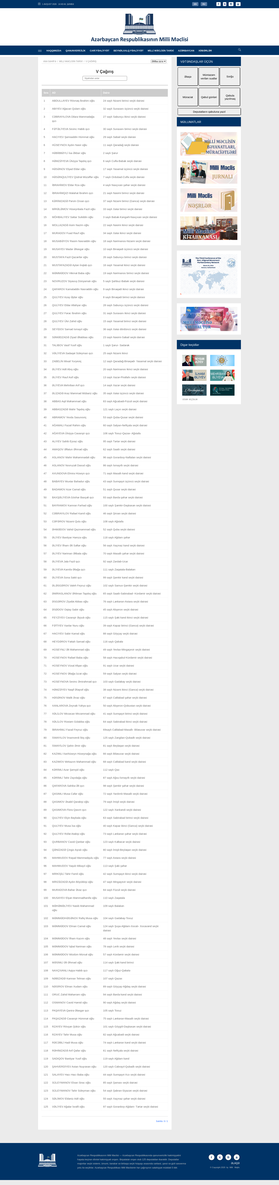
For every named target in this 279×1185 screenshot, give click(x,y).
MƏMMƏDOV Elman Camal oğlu (71, 926)
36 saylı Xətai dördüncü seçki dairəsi (124, 329)
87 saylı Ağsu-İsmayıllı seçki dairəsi (124, 777)
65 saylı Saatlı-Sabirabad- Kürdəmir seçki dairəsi (132, 593)
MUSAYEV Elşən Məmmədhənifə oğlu (74, 897)
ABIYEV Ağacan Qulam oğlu (69, 108)
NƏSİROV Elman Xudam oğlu (69, 986)
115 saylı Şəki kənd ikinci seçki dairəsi (125, 617)
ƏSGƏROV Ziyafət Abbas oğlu (70, 601)
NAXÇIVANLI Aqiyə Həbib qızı (70, 970)
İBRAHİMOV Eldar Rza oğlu (68, 185)
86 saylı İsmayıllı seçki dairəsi (120, 465)
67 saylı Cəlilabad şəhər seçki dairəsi (125, 697)
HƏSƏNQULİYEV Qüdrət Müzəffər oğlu (75, 177)
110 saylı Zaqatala (114, 897)
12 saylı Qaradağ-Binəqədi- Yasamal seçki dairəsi (132, 361)
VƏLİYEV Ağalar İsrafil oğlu (68, 1106)
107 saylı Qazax (112, 978)
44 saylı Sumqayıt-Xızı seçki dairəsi (124, 1074)
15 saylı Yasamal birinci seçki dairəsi (124, 321)
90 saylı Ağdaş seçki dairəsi (119, 1002)
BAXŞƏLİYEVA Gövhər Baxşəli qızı (73, 497)
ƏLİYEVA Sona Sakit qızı (67, 577)
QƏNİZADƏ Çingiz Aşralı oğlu (69, 849)
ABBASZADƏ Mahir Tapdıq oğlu (71, 409)
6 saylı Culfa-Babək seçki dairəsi (122, 160)
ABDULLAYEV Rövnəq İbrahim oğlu (73, 100)
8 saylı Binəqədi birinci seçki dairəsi (124, 297)
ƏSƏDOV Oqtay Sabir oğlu (68, 609)
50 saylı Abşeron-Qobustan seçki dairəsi (127, 705)
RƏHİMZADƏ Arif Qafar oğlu (69, 1050)
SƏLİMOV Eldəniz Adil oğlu (68, 1098)
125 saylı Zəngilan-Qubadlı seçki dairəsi (126, 737)
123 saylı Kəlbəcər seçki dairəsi (121, 841)
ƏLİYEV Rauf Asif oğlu (65, 377)
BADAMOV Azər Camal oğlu (69, 489)
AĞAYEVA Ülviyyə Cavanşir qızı (71, 433)
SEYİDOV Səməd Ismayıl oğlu (70, 329)
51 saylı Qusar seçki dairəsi (119, 489)
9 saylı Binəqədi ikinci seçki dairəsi (123, 289)
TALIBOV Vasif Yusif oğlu (67, 345)
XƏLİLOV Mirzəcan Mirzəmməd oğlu (73, 713)
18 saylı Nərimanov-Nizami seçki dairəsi (126, 241)
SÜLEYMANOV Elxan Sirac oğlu (71, 1082)
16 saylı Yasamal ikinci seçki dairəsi (124, 265)
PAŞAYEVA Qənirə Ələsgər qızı (70, 1010)
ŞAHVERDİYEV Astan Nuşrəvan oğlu (74, 1066)
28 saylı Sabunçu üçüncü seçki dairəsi (125, 305)
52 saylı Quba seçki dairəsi (119, 529)
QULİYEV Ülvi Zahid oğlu (67, 321)
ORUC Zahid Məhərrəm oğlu (69, 994)
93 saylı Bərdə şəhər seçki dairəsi (123, 497)
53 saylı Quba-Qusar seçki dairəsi (123, 417)
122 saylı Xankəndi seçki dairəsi (122, 809)
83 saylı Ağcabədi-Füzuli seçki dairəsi (125, 401)
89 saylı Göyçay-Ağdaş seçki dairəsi (124, 986)
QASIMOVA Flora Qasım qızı (69, 809)
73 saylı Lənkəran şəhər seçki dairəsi (125, 833)
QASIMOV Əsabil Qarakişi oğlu (70, 801)
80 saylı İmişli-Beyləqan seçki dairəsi (124, 849)
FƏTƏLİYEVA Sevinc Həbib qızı (71, 128)
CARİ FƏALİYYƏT (99, 50)
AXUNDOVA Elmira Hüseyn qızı (71, 473)
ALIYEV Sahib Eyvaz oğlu (67, 441)
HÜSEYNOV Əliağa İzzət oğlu (69, 673)
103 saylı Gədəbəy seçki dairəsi (121, 681)
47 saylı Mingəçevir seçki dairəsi (122, 881)
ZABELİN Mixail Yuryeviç (66, 361)
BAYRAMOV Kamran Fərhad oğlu (72, 505)
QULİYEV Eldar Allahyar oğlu (69, 305)
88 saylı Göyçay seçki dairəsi (120, 633)
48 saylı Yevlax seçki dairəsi (119, 938)
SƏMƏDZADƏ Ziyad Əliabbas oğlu (72, 337)
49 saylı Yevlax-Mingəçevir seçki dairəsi (126, 649)
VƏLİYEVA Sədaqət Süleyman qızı (72, 353)
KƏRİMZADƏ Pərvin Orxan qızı (70, 201)
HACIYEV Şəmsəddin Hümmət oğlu (73, 136)
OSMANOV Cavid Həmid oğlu (69, 1002)
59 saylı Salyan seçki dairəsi (119, 673)
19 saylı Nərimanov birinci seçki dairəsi (126, 273)
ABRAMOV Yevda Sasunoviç (69, 417)
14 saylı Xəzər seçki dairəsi (119, 385)
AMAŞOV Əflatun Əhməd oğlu (70, 449)
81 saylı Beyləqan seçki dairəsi (121, 745)
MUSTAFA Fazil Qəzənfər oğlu (70, 257)
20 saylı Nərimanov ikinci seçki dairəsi (125, 369)
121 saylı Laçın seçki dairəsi (119, 409)
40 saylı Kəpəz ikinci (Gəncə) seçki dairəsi (128, 825)
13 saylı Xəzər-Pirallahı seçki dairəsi (124, 377)
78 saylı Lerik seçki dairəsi (118, 946)
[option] (208, 186)
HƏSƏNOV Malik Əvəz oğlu (68, 697)
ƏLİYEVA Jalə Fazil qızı (66, 561)
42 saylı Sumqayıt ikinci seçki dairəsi (124, 873)
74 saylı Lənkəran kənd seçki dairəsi (124, 1042)
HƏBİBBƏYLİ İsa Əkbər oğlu (69, 152)
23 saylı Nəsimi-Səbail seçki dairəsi (124, 337)
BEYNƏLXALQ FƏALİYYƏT (128, 50)
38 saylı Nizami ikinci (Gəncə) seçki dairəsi (128, 689)
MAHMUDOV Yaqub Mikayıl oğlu (71, 865)
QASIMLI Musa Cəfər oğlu (67, 793)
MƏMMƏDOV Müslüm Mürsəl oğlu (72, 954)
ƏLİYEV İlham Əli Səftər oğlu (69, 545)
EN (195, 4)
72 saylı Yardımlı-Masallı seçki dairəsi (125, 793)
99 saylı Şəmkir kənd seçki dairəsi (123, 577)
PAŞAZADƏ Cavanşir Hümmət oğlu (73, 1018)
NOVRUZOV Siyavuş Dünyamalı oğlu (74, 281)
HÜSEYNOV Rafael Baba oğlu (70, 657)
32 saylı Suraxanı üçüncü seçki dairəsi (125, 108)
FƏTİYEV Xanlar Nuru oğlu (68, 625)
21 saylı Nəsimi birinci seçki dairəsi (123, 193)
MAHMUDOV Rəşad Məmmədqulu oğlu (75, 857)
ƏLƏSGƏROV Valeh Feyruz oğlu (71, 585)
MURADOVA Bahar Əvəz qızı (69, 889)
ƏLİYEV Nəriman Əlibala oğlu (69, 553)
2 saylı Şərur (110, 152)
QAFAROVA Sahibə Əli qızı (68, 785)
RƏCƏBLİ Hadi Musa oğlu (67, 1042)
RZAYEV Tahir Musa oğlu (67, 1034)
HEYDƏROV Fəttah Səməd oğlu (71, 641)
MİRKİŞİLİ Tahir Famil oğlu (68, 873)
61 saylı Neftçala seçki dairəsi (120, 1050)
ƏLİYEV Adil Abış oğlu (65, 369)
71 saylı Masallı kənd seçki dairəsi (123, 473)
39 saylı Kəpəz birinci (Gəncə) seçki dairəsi (128, 625)
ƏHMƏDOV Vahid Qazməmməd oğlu (74, 529)
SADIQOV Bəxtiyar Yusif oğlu (69, 1058)
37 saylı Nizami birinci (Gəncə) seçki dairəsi (128, 201)
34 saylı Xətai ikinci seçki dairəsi (122, 233)
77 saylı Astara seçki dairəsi (119, 857)
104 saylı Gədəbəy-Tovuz (118, 918)
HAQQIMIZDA (53, 50)
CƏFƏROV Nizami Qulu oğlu (69, 521)
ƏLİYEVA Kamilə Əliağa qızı (68, 569)
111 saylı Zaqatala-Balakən (119, 569)
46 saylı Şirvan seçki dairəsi (119, 513)
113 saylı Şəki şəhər (115, 865)
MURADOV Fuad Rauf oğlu (68, 233)
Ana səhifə (49, 61)
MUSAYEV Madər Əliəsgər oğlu (70, 249)
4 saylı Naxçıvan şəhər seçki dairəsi (124, 185)
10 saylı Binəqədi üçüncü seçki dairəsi (125, 249)
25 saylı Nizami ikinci (115, 353)
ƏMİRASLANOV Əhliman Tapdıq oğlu (74, 593)
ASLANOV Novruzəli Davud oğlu (71, 465)
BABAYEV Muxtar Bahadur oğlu (71, 481)
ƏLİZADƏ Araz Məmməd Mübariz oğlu (74, 393)
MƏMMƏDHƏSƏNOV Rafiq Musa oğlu (75, 918)
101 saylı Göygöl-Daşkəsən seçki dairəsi (127, 1026)
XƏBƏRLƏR (205, 50)
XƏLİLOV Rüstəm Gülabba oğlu (71, 721)
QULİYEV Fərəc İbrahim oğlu (69, 313)
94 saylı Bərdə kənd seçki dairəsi (122, 994)
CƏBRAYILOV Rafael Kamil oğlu (71, 513)
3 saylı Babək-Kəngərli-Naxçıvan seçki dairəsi (130, 217)
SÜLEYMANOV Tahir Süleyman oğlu (73, 1090)
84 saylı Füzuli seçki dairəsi (119, 889)
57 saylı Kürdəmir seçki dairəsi (121, 954)
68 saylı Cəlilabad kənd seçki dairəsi (124, 761)
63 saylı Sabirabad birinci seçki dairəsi (125, 817)
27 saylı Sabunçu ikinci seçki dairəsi (124, 116)
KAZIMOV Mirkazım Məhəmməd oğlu (74, 761)
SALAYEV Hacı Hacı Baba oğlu (70, 1074)
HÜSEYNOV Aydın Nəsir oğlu (69, 144)
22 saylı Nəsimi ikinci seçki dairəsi (123, 225)
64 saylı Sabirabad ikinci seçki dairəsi (125, 721)
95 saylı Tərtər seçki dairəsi (119, 441)
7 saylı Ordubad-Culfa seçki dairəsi (123, 177)
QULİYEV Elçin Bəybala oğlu (69, 817)
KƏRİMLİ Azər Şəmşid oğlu (68, 769)
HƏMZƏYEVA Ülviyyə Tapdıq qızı (71, 160)
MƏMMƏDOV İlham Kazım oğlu (71, 938)
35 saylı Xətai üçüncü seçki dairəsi (123, 393)
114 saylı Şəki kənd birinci (118, 962)
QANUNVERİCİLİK (76, 50)
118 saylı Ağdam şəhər (116, 537)
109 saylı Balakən (113, 905)
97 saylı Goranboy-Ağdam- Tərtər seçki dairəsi (130, 1106)
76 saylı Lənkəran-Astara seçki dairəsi (125, 601)
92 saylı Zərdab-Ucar (115, 561)
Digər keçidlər (189, 345)
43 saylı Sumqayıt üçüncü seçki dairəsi (126, 481)
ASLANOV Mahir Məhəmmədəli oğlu (73, 457)
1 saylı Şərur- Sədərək (116, 345)
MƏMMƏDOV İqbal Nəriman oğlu (71, 946)
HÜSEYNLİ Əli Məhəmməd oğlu (71, 649)
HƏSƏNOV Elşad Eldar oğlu (69, 169)
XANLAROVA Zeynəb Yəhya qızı (71, 705)
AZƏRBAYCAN (186, 50)
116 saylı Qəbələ (113, 641)
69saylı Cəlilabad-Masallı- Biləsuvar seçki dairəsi (131, 729)
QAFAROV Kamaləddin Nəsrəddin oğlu (75, 289)
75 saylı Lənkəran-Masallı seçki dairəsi (126, 1018)
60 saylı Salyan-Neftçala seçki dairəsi (125, 425)
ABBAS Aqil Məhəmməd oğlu (69, 401)
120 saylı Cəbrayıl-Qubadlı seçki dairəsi (126, 1066)
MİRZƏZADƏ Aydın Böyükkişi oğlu (72, 881)
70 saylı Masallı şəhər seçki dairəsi (123, 553)
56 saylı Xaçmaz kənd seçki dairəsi (123, 545)
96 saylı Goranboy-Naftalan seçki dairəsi (127, 457)
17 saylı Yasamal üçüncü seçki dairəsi (125, 169)
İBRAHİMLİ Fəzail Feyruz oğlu (70, 729)
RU (203, 4)
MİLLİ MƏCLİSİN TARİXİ (161, 50)
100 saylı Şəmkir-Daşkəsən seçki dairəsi (127, 505)
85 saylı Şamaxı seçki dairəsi (120, 1082)
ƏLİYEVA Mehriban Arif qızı (68, 385)
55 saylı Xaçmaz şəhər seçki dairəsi (124, 1098)
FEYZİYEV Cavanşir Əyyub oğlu (71, 617)
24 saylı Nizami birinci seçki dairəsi (123, 100)
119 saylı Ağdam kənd (116, 1058)
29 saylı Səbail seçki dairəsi (119, 136)
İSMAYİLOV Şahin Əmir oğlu (69, 745)
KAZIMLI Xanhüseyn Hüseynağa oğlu (74, 753)
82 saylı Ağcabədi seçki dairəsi (121, 1034)
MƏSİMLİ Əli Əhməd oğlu (67, 962)
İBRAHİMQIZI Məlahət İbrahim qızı (72, 193)
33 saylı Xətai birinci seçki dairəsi (122, 209)
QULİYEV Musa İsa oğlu (66, 825)
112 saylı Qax (111, 769)
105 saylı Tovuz (112, 1010)
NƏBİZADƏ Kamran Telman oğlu (71, 978)
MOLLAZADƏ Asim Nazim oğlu (70, 225)
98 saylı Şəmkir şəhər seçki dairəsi (123, 785)
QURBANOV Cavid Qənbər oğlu (71, 841)
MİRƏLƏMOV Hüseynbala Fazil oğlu (73, 209)
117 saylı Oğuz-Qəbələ (116, 970)
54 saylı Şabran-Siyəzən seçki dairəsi (125, 1090)
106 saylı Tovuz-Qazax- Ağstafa (122, 433)
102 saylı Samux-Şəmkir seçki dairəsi (125, 585)
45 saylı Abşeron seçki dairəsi (120, 609)
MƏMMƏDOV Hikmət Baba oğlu (71, 273)
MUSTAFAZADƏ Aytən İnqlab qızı (72, 265)
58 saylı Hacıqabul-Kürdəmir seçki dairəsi (127, 657)
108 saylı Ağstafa (113, 521)
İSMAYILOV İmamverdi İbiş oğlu (71, 737)
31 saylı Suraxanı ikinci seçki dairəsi (124, 313)
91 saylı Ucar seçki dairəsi (118, 665)
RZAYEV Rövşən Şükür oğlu (69, 1026)
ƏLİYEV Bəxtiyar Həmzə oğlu (69, 537)
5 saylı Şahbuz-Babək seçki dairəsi (123, 281)
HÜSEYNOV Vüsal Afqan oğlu (70, 665)
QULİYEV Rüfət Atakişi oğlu (68, 833)
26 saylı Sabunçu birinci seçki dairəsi (125, 257)
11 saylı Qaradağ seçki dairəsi (121, 144)
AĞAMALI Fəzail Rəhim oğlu (69, 425)
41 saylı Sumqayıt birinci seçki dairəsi (125, 713)
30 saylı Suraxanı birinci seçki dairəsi (125, 128)
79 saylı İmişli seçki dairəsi (118, 801)
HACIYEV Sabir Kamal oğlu (68, 633)
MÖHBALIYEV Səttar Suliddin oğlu (72, 217)
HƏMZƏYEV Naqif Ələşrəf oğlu (70, 689)
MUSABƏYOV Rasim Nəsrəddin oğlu (74, 241)
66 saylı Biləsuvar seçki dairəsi (121, 753)
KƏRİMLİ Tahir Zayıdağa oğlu (69, 777)
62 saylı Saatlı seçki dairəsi (119, 449)
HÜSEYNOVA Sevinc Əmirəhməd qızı (74, 681)
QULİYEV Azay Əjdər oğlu (67, 297)
